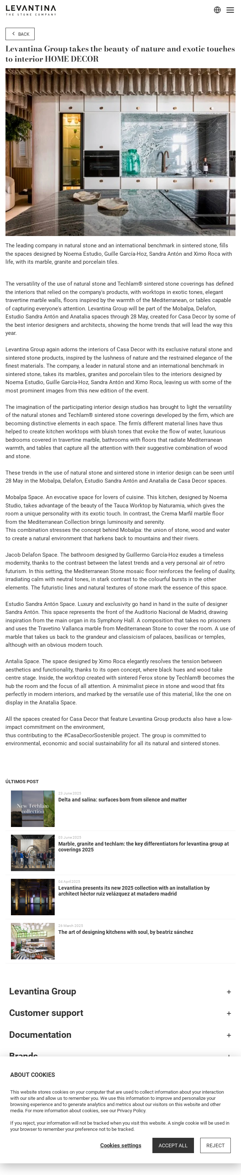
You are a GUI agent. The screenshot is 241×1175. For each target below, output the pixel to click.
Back (20, 34)
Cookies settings (120, 1145)
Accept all (173, 1145)
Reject (215, 1145)
